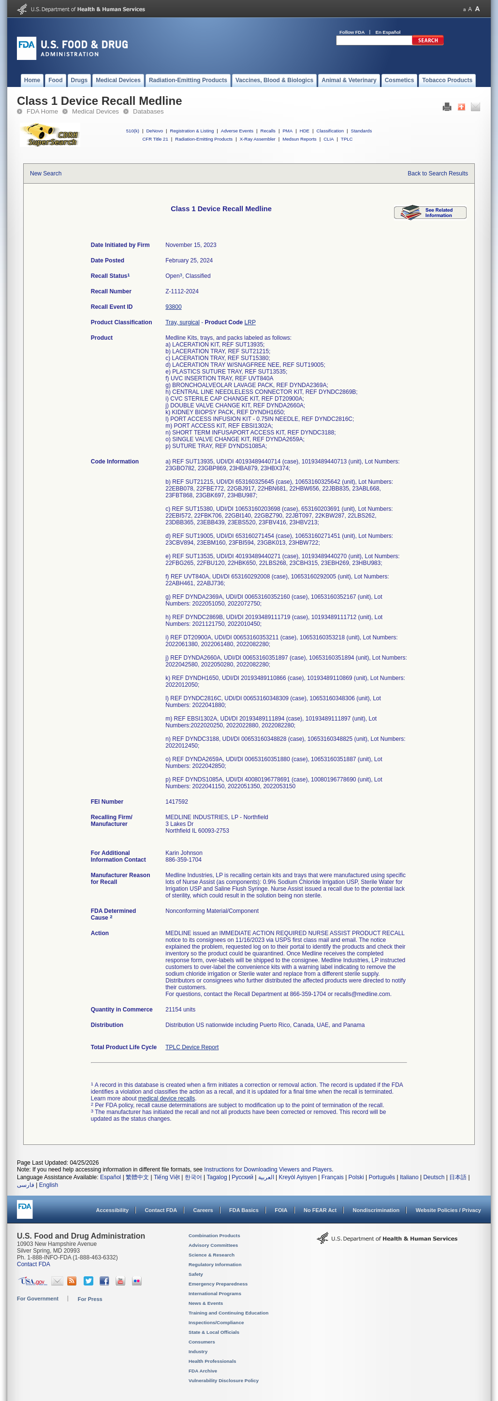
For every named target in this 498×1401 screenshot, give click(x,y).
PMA (287, 130)
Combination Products (214, 1235)
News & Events (206, 1303)
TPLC (347, 139)
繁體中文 (137, 1177)
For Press (90, 1299)
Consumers (202, 1341)
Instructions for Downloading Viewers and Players (268, 1169)
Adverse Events (237, 130)
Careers (203, 1210)
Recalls (267, 130)
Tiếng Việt (167, 1177)
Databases (148, 111)
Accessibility (112, 1210)
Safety (196, 1274)
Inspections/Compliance (216, 1322)
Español (110, 1177)
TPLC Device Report (192, 1047)
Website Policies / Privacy (448, 1210)
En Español (388, 32)
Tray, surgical (182, 322)
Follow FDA (352, 32)
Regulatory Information (215, 1264)
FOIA (281, 1210)
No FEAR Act (320, 1210)
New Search (45, 173)
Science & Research (211, 1254)
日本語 (458, 1177)
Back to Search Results (438, 173)
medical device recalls (166, 1098)
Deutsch (433, 1177)
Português (381, 1177)
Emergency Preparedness (218, 1283)
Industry (198, 1351)
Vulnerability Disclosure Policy (224, 1380)
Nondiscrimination (376, 1210)
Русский (242, 1177)
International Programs (215, 1293)
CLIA (328, 139)
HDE (304, 130)
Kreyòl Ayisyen (297, 1177)
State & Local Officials (214, 1332)
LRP (250, 322)
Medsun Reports (299, 139)
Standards (361, 130)
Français (333, 1177)
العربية (266, 1177)
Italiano (409, 1177)
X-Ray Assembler (258, 139)
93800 (173, 306)
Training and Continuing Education (228, 1312)
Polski (356, 1177)
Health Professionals (212, 1361)
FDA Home (42, 111)
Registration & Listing (192, 130)
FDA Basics (244, 1210)
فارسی (25, 1185)
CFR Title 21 (155, 139)
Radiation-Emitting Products (204, 139)
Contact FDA (161, 1210)
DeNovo (154, 130)
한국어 (193, 1177)
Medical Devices (95, 111)
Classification (330, 130)
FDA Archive (203, 1370)
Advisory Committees (213, 1245)
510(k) (132, 130)
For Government (38, 1298)
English (48, 1185)
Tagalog (217, 1177)
